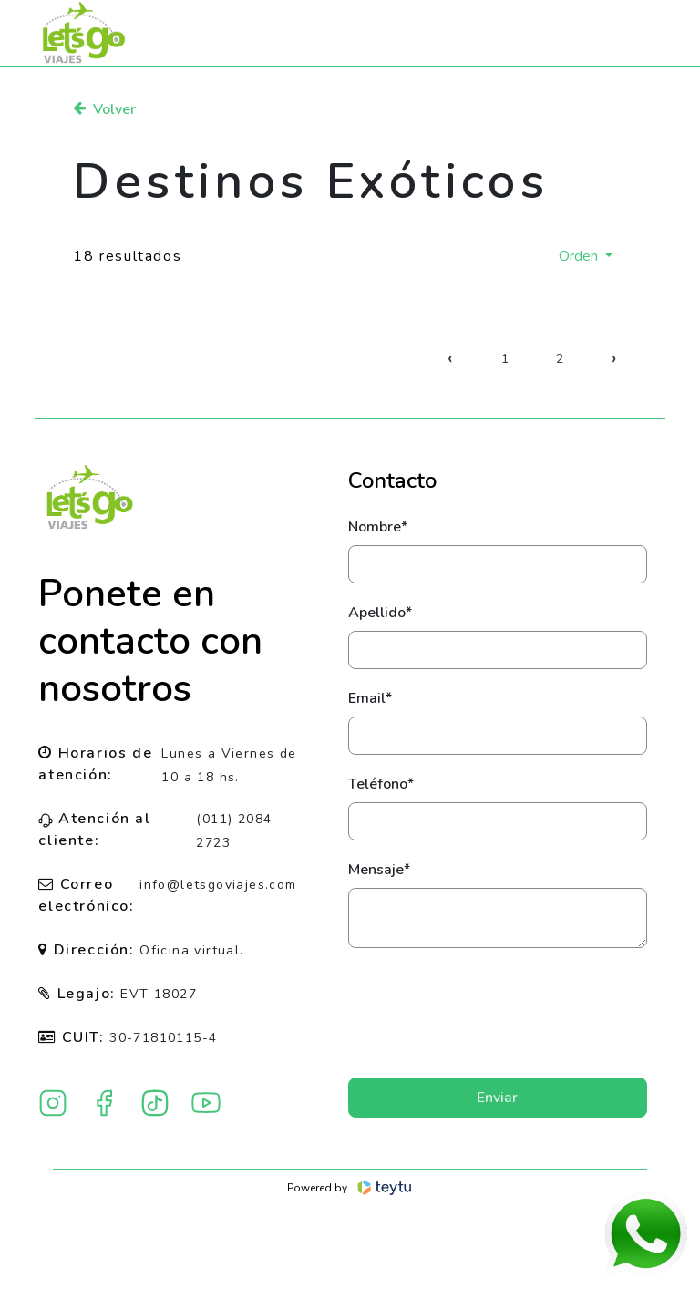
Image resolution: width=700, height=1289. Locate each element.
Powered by (350, 1188)
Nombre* (377, 527)
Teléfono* (381, 784)
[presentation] (497, 1012)
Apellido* (380, 613)
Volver (104, 109)
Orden (580, 256)
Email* (370, 698)
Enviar (497, 1098)
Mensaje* (379, 870)
